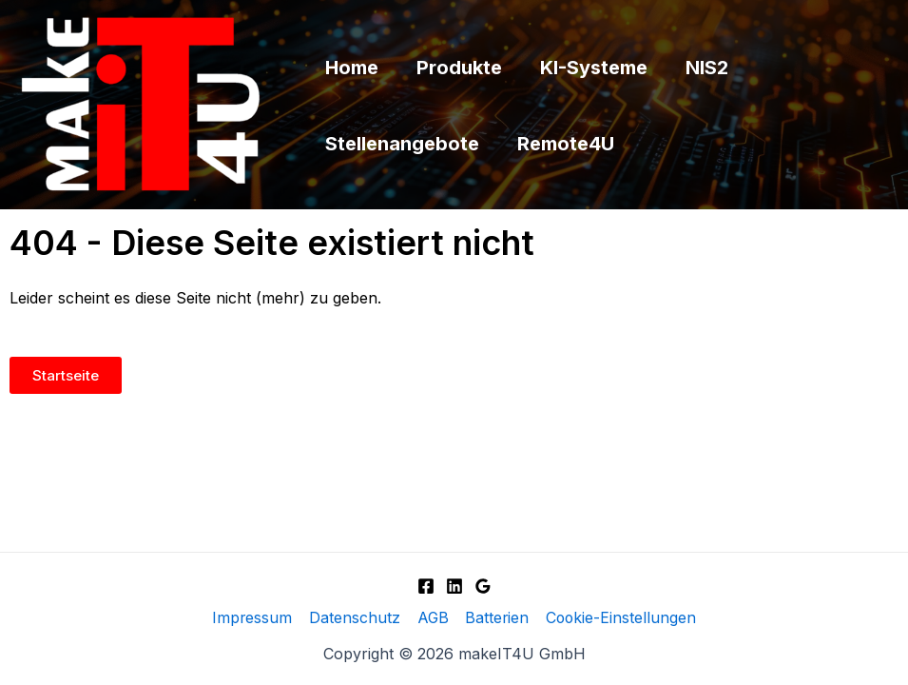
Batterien (495, 618)
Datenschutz (354, 618)
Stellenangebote (402, 143)
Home (351, 67)
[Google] (483, 585)
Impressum (253, 618)
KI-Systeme (593, 67)
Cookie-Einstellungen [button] (619, 618)
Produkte (459, 67)
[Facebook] (426, 585)
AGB (431, 618)
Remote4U (565, 143)
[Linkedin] (454, 585)
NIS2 (707, 67)
